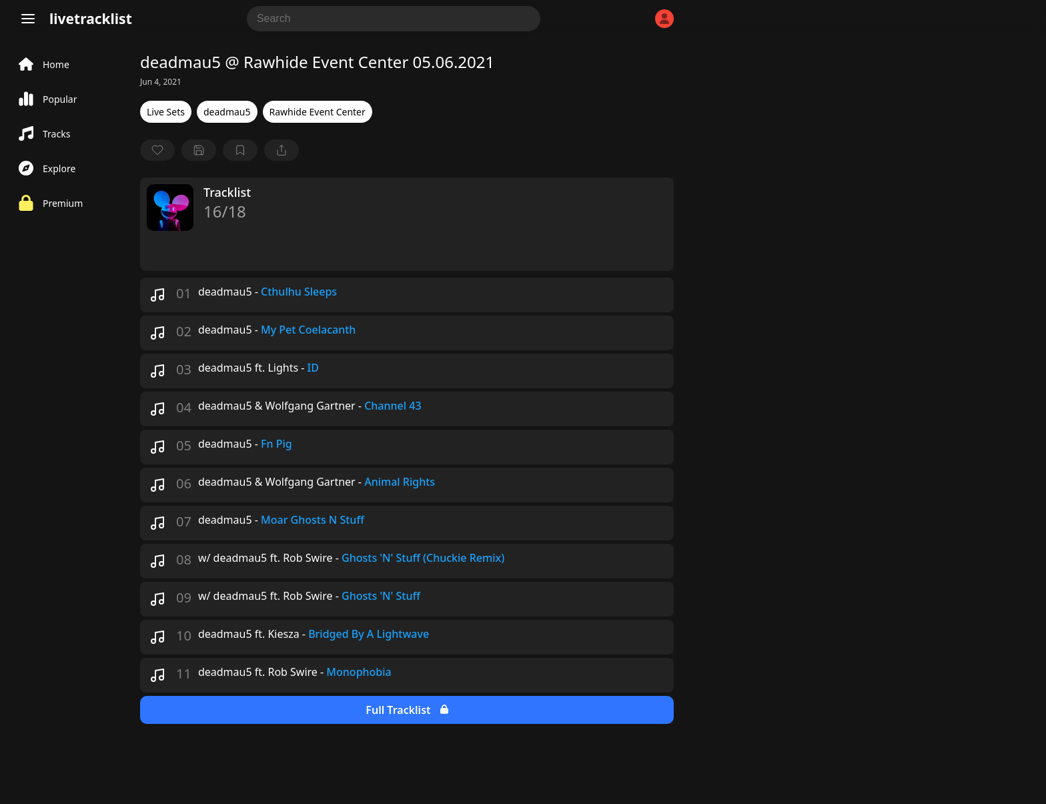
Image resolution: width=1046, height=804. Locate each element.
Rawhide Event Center (318, 111)
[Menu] (28, 18)
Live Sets (166, 111)
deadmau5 (227, 111)
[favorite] (157, 150)
